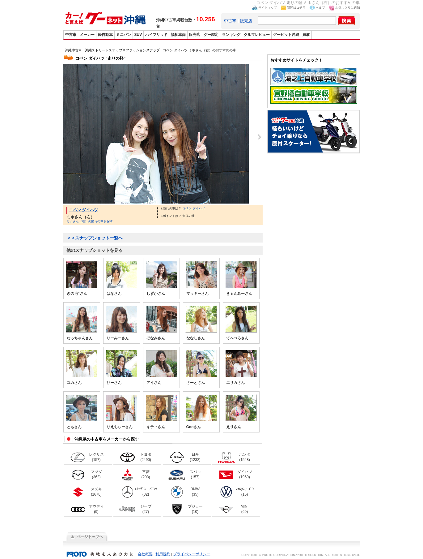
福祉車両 (178, 34)
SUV (138, 34)
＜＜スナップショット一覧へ (94, 237)
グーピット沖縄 (286, 34)
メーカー (87, 34)
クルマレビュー (257, 34)
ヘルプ (320, 7)
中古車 (70, 34)
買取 (306, 34)
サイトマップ (267, 7)
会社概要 (145, 554)
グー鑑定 (211, 34)
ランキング (231, 34)
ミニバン (123, 34)
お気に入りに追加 (347, 7)
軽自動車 (105, 34)
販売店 (246, 21)
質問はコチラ (296, 7)
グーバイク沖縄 (326, 34)
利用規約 (162, 554)
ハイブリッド (156, 34)
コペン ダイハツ (83, 210)
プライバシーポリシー (191, 554)
